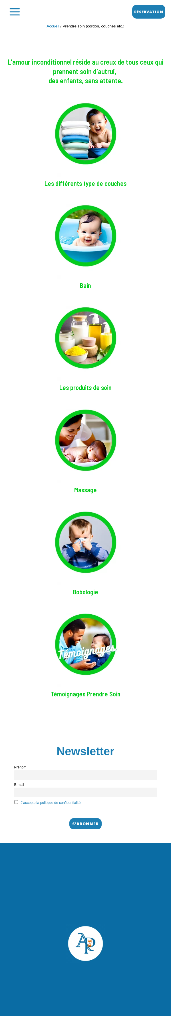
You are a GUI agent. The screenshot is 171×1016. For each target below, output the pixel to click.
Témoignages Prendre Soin (85, 694)
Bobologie (85, 592)
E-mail (19, 785)
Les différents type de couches (85, 183)
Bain (85, 285)
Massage (85, 490)
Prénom (20, 767)
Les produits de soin (85, 387)
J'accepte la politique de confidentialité (51, 803)
